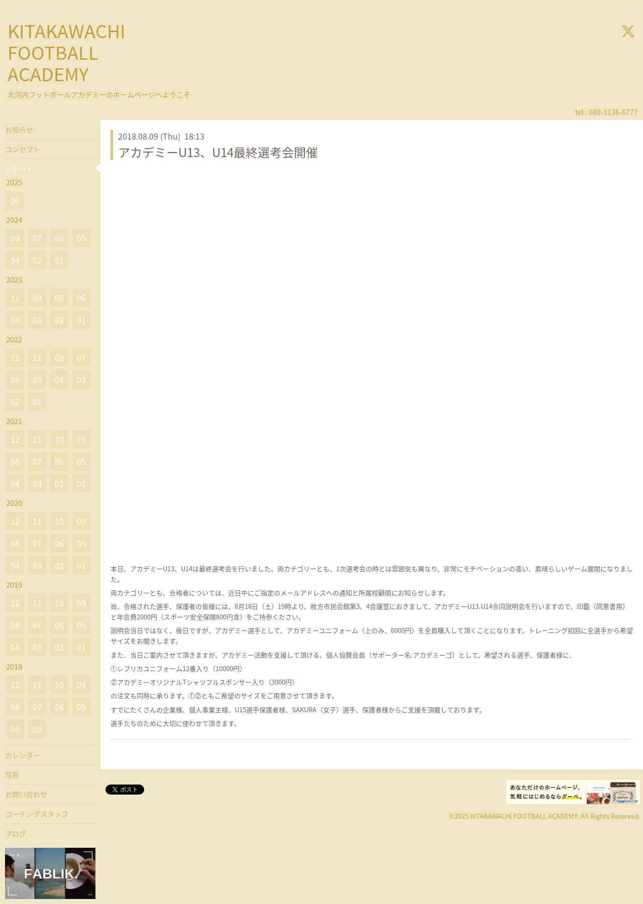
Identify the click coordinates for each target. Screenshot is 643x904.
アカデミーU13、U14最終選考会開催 (218, 152)
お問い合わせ (26, 794)
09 (15, 238)
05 (81, 238)
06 (15, 200)
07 (37, 238)
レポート (19, 169)
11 (15, 298)
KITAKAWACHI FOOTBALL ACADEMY (67, 52)
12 (15, 357)
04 (15, 260)
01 (59, 260)
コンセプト (22, 149)
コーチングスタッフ (36, 814)
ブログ (15, 833)
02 (37, 260)
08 (59, 298)
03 (37, 320)
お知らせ (19, 129)
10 (59, 439)
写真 (12, 774)
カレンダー (22, 755)
